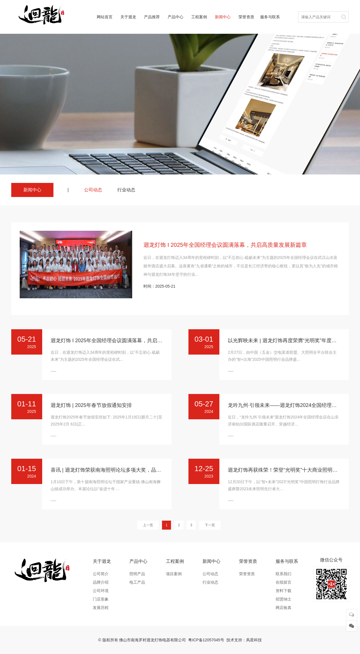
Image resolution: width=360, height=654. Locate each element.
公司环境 (101, 590)
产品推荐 (152, 17)
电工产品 (137, 582)
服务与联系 (270, 17)
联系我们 (283, 574)
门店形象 (101, 599)
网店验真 (283, 607)
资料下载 (283, 590)
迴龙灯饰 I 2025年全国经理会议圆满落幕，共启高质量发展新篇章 (225, 245)
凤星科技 (254, 640)
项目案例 (174, 574)
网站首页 (104, 17)
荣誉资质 (246, 17)
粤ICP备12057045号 (206, 640)
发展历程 (101, 607)
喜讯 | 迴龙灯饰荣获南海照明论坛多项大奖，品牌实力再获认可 (121, 470)
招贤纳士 (283, 599)
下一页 (210, 525)
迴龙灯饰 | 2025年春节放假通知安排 (91, 405)
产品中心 (175, 17)
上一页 (148, 525)
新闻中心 (223, 17)
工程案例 (199, 17)
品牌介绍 (101, 582)
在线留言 (283, 582)
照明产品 (137, 574)
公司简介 (101, 574)
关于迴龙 (128, 17)
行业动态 (126, 189)
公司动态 (93, 189)
